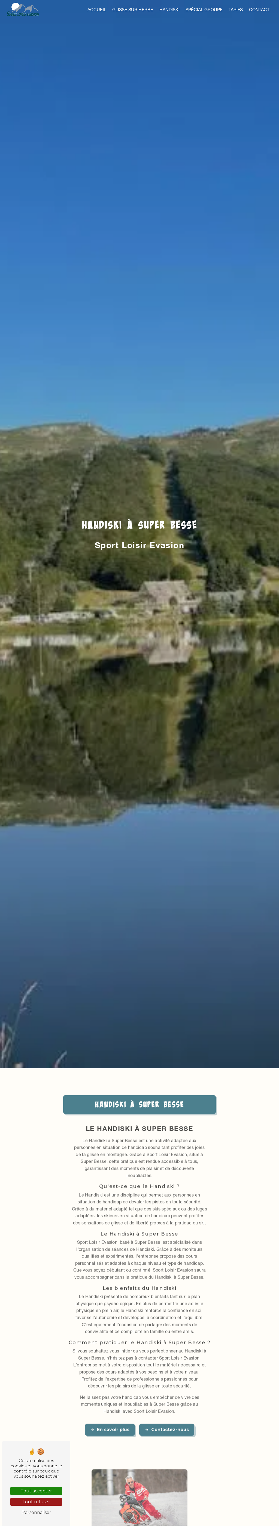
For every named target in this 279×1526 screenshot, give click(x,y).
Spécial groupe (204, 9)
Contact (259, 9)
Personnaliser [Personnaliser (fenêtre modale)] (36, 1512)
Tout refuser (36, 1501)
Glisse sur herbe (132, 9)
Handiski (169, 9)
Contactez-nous (167, 1410)
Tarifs (236, 9)
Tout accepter (36, 1490)
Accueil (96, 9)
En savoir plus (109, 1410)
